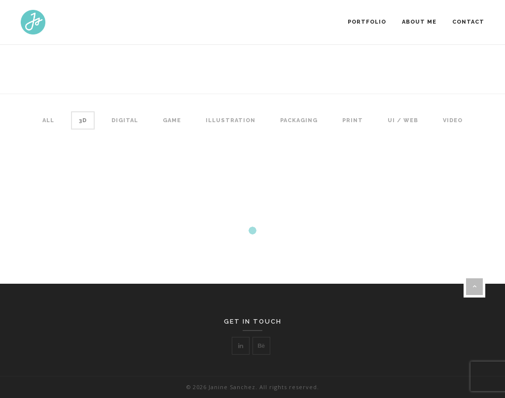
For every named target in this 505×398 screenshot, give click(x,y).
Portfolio (367, 22)
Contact (468, 22)
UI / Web (403, 120)
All (48, 120)
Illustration (230, 120)
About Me (419, 22)
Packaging (299, 120)
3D (83, 120)
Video (453, 120)
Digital (124, 120)
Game (172, 120)
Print (352, 120)
